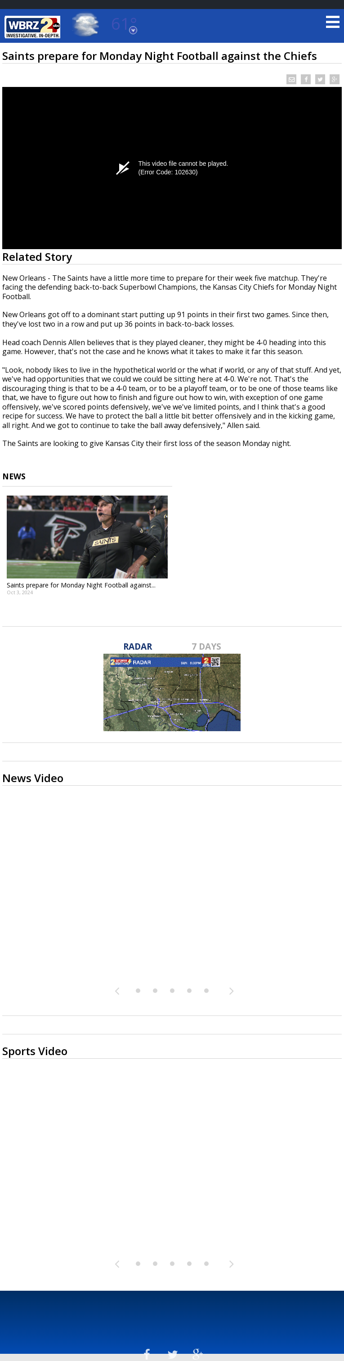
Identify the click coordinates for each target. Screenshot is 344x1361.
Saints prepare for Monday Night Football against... (81, 585)
